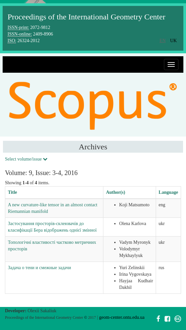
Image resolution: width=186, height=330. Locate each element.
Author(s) (115, 192)
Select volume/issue (26, 159)
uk (173, 40)
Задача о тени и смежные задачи (39, 267)
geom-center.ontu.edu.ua (122, 317)
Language (168, 192)
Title (12, 192)
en (163, 40)
